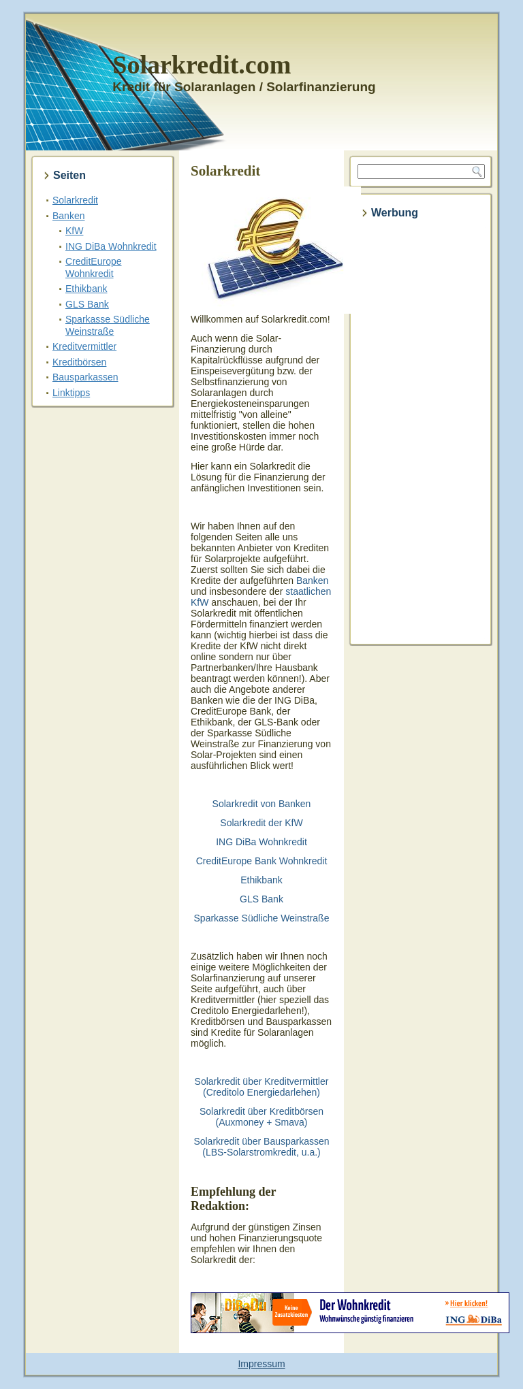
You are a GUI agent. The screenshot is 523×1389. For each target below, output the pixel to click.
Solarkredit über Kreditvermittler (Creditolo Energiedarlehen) (262, 1087)
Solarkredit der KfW (261, 822)
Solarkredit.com (201, 64)
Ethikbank (86, 288)
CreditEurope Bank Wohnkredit (262, 860)
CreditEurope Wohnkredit (93, 267)
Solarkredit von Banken (261, 803)
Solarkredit (75, 200)
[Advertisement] (420, 433)
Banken (68, 215)
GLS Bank (87, 304)
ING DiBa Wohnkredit (111, 246)
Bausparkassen (85, 377)
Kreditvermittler (84, 346)
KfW (74, 230)
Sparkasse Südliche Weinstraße (107, 325)
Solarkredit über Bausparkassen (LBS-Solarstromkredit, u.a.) (261, 1147)
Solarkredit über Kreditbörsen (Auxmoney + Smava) (261, 1117)
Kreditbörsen (79, 362)
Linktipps (71, 392)
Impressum (261, 1363)
